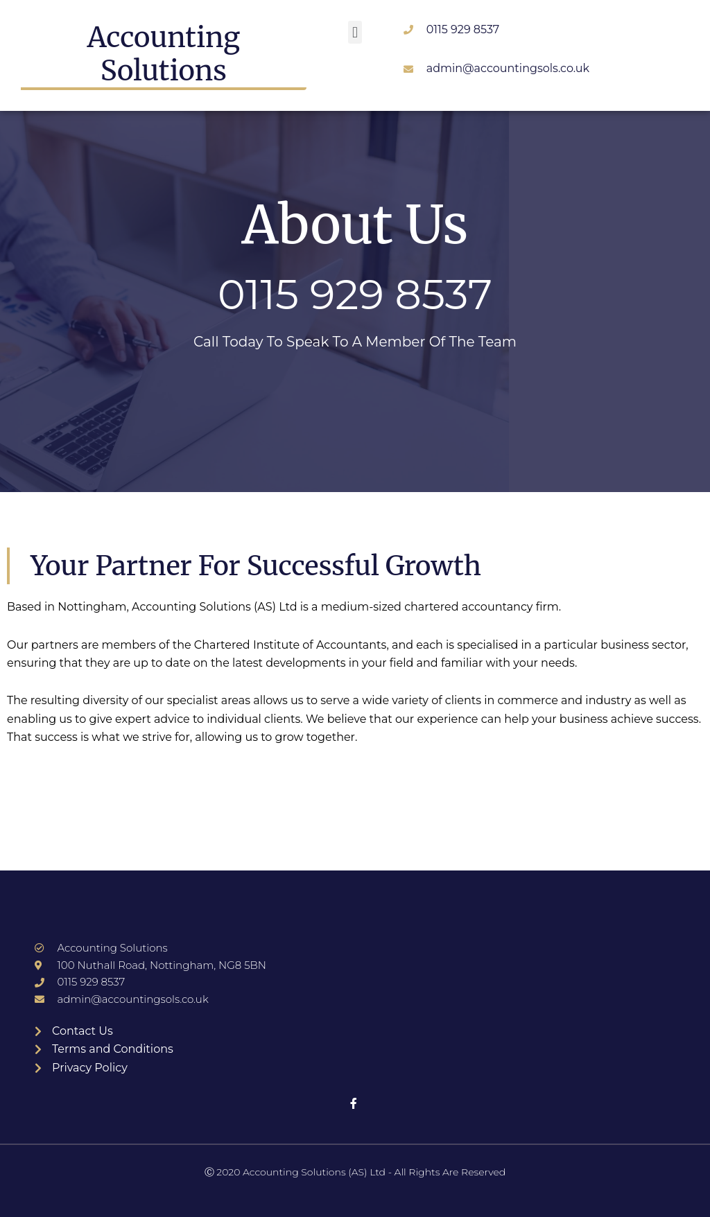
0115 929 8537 (355, 294)
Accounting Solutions (164, 54)
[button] (354, 32)
